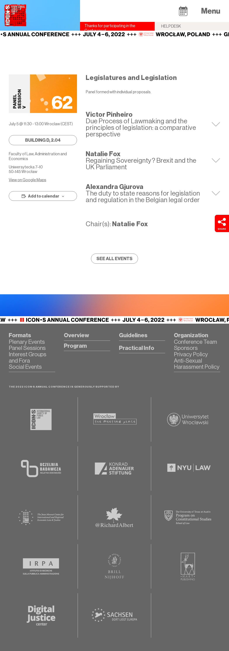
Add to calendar (43, 196)
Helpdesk (171, 26)
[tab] (153, 124)
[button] (183, 11)
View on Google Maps (27, 180)
